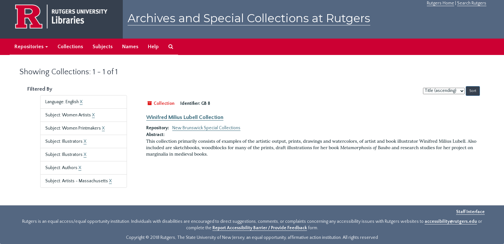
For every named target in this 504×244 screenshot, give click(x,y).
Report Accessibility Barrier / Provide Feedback (259, 227)
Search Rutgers (471, 3)
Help (153, 47)
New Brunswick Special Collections (206, 128)
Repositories (31, 47)
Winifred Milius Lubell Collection (184, 117)
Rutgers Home (440, 3)
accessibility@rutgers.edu (451, 221)
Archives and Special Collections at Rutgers (249, 18)
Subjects (103, 47)
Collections (70, 47)
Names (130, 47)
